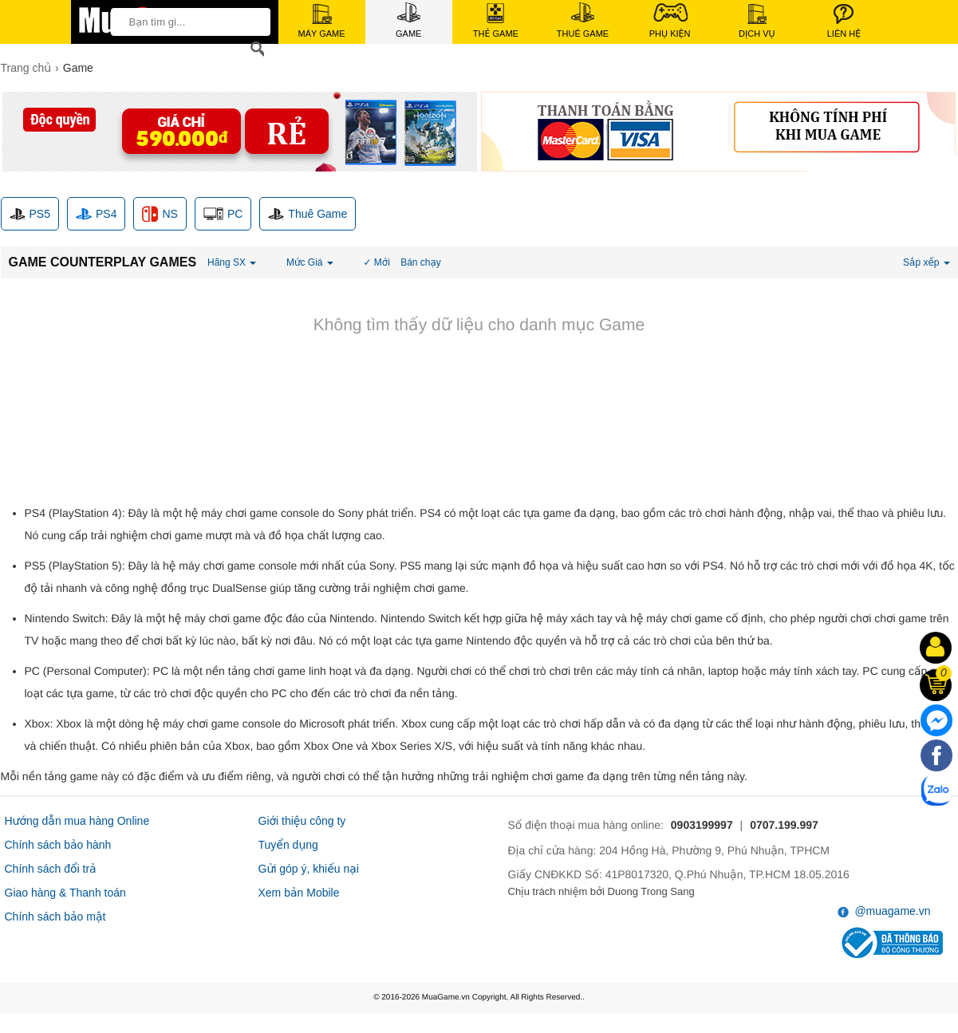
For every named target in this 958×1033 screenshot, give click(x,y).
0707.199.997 (784, 824)
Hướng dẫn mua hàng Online (77, 820)
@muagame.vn (884, 911)
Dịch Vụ (757, 21)
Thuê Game (583, 20)
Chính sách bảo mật (55, 916)
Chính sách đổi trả (51, 868)
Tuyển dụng (288, 844)
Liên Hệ (844, 21)
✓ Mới (376, 262)
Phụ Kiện (670, 20)
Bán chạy (420, 262)
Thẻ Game (495, 20)
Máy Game (321, 21)
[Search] (254, 49)
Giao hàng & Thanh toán (65, 892)
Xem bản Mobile (299, 892)
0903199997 (702, 824)
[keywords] (185, 21)
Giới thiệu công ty (302, 820)
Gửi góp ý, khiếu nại (308, 868)
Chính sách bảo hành (58, 844)
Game (408, 20)
